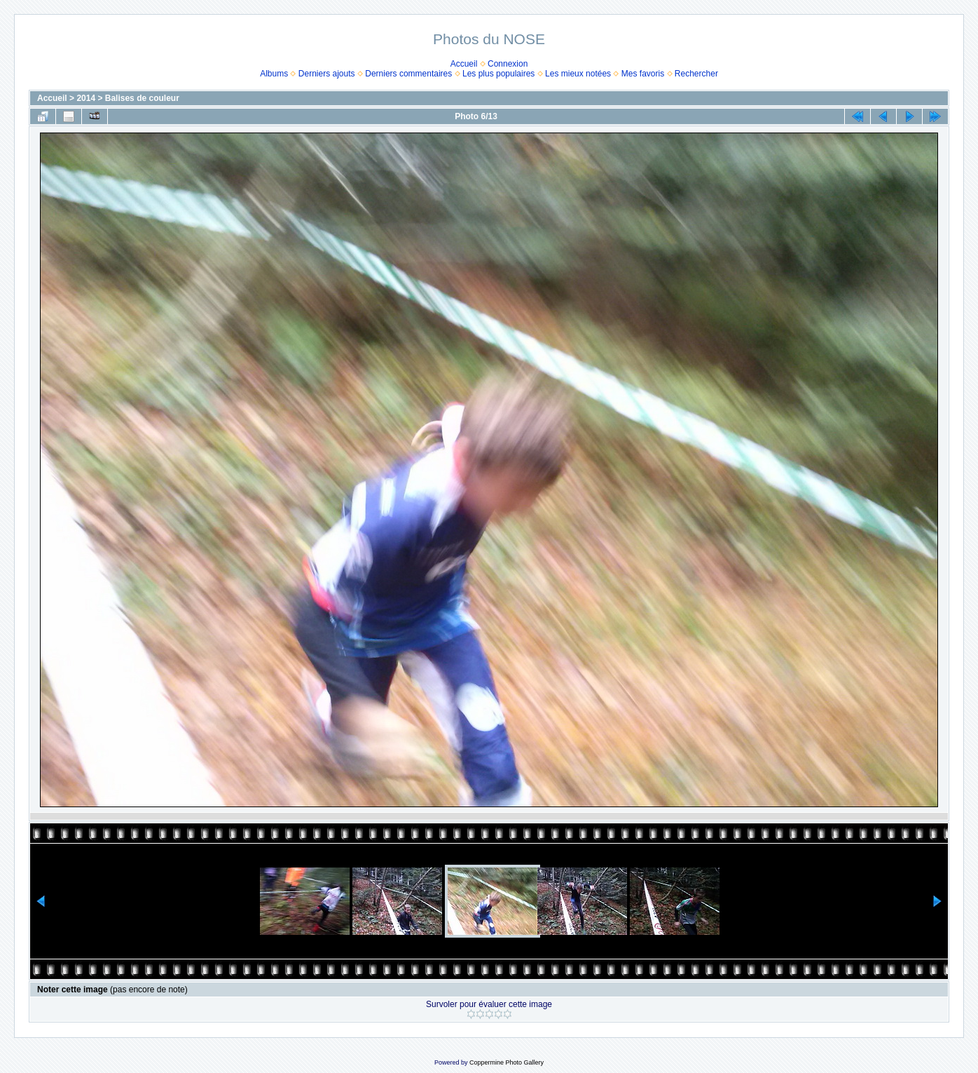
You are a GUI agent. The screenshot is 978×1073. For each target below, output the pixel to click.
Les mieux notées (578, 74)
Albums (274, 74)
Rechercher (696, 74)
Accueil (464, 64)
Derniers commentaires (408, 74)
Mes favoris (642, 74)
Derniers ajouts (326, 74)
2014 (85, 98)
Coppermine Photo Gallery (506, 1062)
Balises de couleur (142, 98)
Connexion (508, 64)
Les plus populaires (498, 74)
